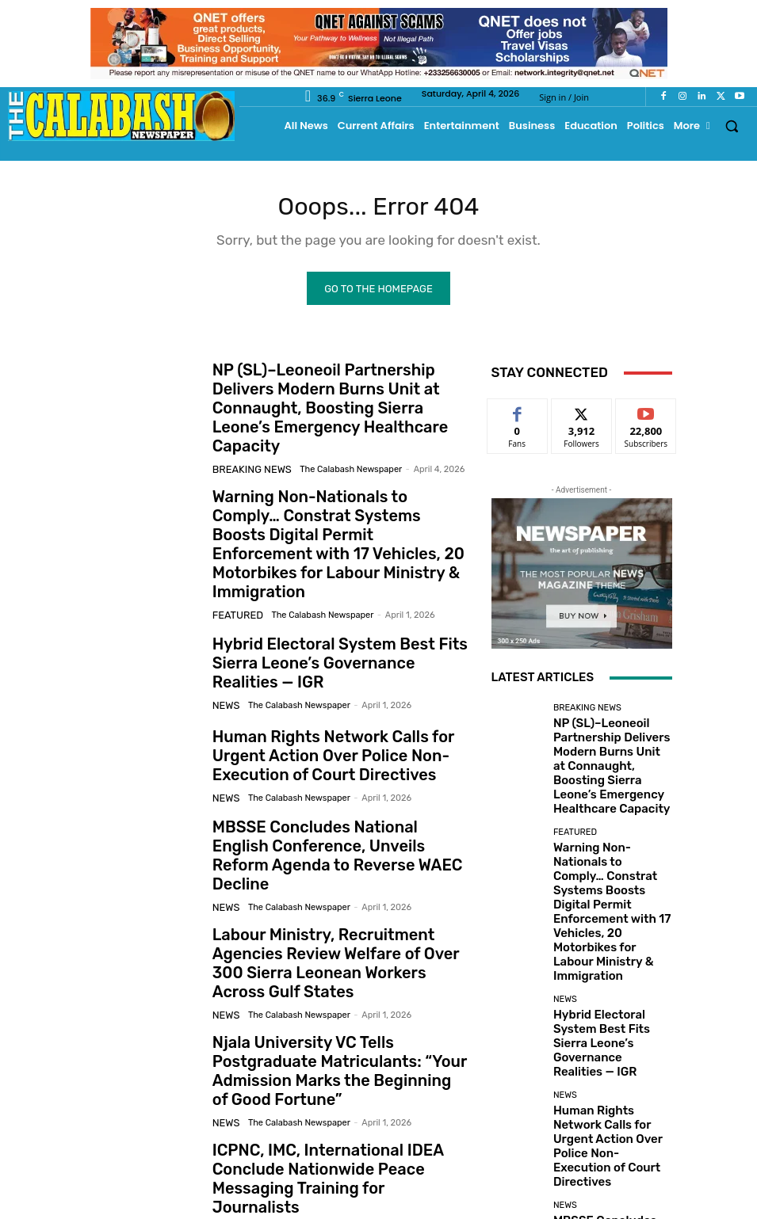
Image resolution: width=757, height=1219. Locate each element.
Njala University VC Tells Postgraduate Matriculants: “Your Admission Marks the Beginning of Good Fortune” (335, 971)
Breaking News (246, 444)
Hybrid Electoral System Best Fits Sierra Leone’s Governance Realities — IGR (334, 602)
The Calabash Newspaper (337, 444)
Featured (234, 554)
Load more (581, 1112)
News (224, 640)
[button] (732, 126)
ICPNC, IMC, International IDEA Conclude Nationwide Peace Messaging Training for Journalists (338, 1064)
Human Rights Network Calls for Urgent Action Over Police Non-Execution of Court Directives (339, 695)
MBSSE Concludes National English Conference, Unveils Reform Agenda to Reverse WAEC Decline (337, 787)
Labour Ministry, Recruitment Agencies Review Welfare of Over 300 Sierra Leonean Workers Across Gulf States (338, 879)
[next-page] (121, 1144)
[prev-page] (95, 1144)
